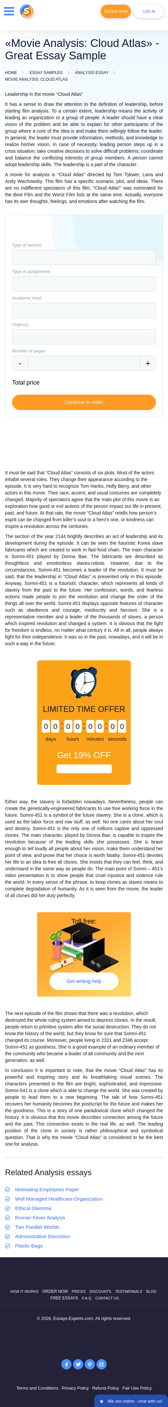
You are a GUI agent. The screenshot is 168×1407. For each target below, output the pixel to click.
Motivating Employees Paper (47, 1189)
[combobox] (84, 257)
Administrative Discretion (42, 1236)
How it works (24, 1291)
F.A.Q (86, 1298)
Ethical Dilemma (33, 1208)
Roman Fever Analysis (40, 1217)
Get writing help (84, 981)
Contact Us (107, 1298)
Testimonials (128, 1291)
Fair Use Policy (137, 1388)
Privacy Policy (75, 1388)
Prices (79, 1291)
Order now (55, 1291)
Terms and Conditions (37, 1388)
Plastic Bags (29, 1246)
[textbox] (84, 257)
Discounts (100, 1291)
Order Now (116, 11)
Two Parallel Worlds (37, 1227)
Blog (151, 1291)
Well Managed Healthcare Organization (59, 1199)
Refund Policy (105, 1388)
